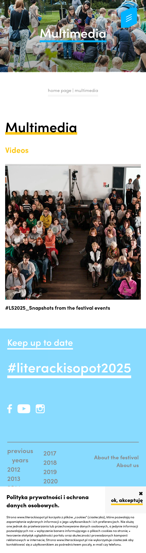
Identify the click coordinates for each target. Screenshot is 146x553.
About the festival (116, 457)
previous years (20, 455)
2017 (49, 452)
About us (128, 465)
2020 (50, 480)
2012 (13, 469)
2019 (50, 471)
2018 (50, 462)
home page (59, 90)
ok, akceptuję (127, 499)
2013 (13, 478)
